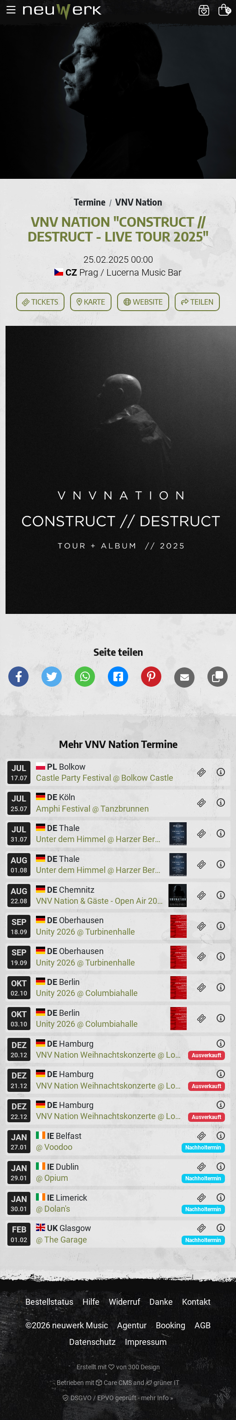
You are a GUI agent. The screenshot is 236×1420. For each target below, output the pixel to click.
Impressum (146, 1342)
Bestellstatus (49, 1302)
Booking (170, 1325)
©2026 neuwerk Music (66, 1325)
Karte (91, 301)
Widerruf (124, 1302)
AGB (203, 1325)
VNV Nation (138, 201)
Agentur (132, 1325)
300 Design (144, 1367)
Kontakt (196, 1302)
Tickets (39, 302)
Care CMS (114, 1382)
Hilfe (91, 1302)
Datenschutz (92, 1342)
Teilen (197, 301)
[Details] (221, 772)
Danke (161, 1302)
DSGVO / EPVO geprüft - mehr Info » (118, 1398)
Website (143, 301)
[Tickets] (202, 772)
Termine (90, 201)
